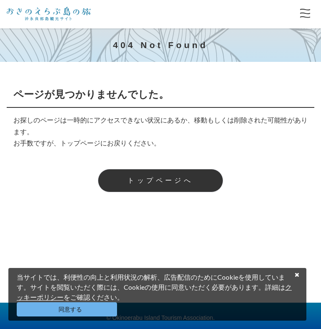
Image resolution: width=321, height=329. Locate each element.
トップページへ (160, 180)
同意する (70, 309)
